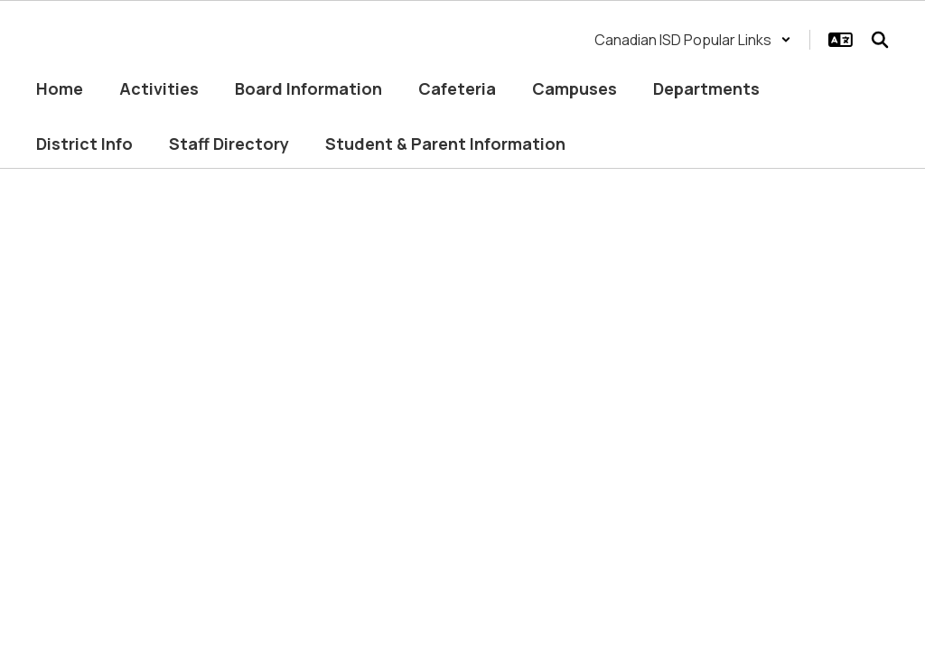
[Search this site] (880, 40)
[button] (692, 40)
